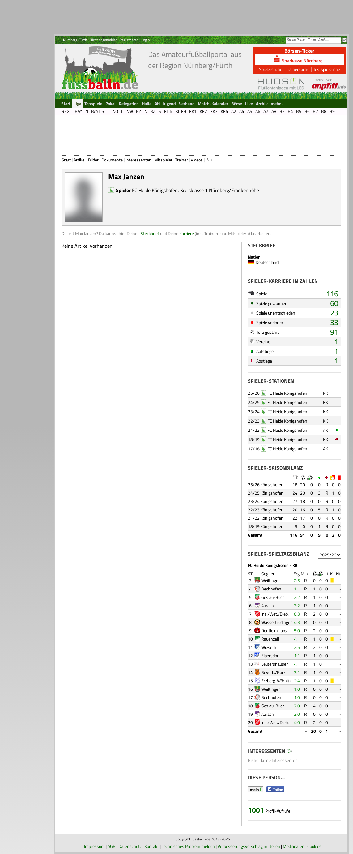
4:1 (297, 639)
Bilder (93, 160)
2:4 (297, 680)
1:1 (297, 589)
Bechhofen (271, 589)
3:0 (297, 714)
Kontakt (151, 846)
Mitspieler (163, 160)
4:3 (297, 622)
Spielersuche (270, 69)
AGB (112, 846)
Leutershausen (275, 664)
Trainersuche (297, 69)
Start (66, 160)
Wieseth (268, 647)
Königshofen (271, 484)
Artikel (79, 160)
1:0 (297, 689)
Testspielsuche (326, 69)
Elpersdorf (270, 655)
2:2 (297, 597)
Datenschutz (130, 846)
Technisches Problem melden (188, 846)
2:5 (297, 580)
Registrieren (129, 40)
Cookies (314, 846)
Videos (197, 160)
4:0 (297, 722)
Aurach (267, 605)
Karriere (186, 233)
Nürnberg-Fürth (75, 40)
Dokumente (112, 160)
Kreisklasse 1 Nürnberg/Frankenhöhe (219, 190)
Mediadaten (293, 846)
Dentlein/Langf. (275, 630)
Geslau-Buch (273, 597)
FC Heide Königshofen (155, 190)
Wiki (209, 160)
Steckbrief (150, 233)
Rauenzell (270, 639)
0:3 (297, 614)
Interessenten (138, 160)
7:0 (297, 705)
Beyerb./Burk (273, 672)
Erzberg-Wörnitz (276, 680)
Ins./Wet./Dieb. (275, 614)
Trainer (181, 160)
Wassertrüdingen (277, 622)
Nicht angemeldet (103, 40)
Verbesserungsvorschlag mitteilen (249, 846)
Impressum (94, 846)
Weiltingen (271, 580)
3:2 (297, 605)
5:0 (297, 630)
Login (145, 40)
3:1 (297, 672)
